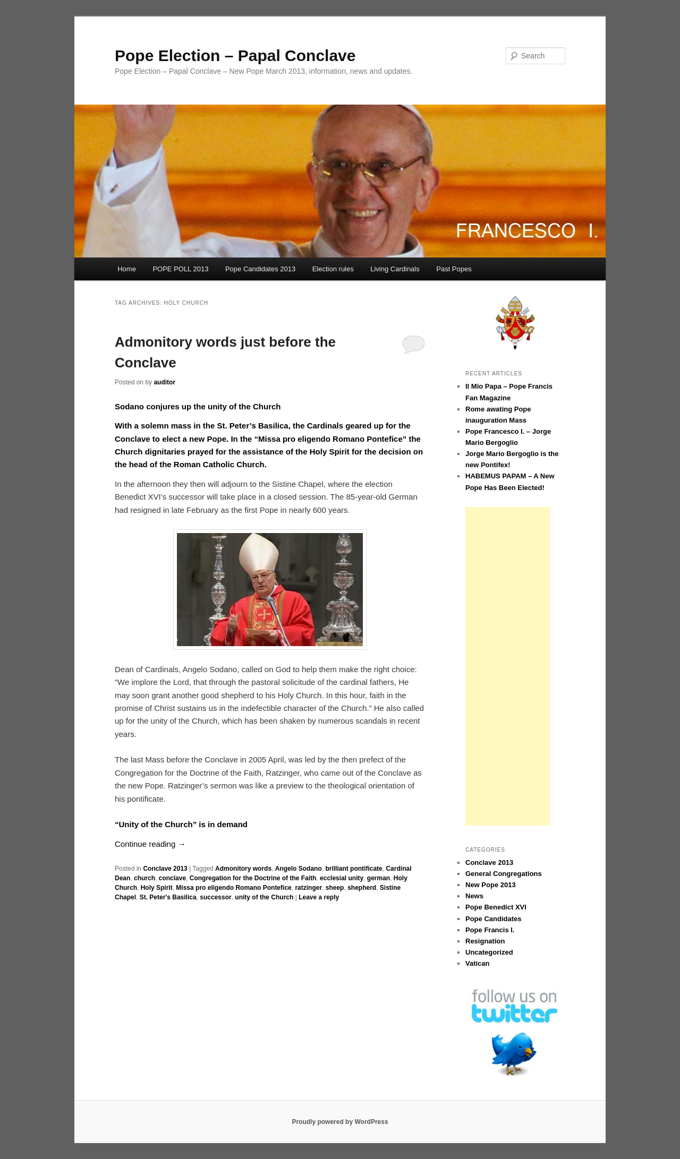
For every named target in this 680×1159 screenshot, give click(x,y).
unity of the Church (264, 897)
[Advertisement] (507, 666)
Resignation (485, 941)
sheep (335, 887)
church (144, 878)
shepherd (361, 887)
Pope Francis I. (489, 930)
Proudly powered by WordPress (340, 1122)
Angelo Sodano (298, 868)
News (474, 896)
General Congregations (503, 874)
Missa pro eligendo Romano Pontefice (233, 887)
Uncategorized (489, 952)
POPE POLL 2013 (180, 269)
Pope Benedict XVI (495, 907)
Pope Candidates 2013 (260, 269)
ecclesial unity (341, 878)
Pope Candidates (493, 919)
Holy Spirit (157, 887)
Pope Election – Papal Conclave (235, 55)
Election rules (333, 269)
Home (126, 269)
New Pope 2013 (490, 885)
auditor (164, 382)
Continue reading (150, 843)
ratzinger (308, 887)
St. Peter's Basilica (168, 897)
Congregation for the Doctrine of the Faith (253, 878)
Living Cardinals (395, 269)
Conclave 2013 (165, 868)
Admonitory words (243, 868)
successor (215, 897)
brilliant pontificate (353, 868)
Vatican (477, 963)
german (378, 878)
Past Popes (454, 269)
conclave (172, 878)
